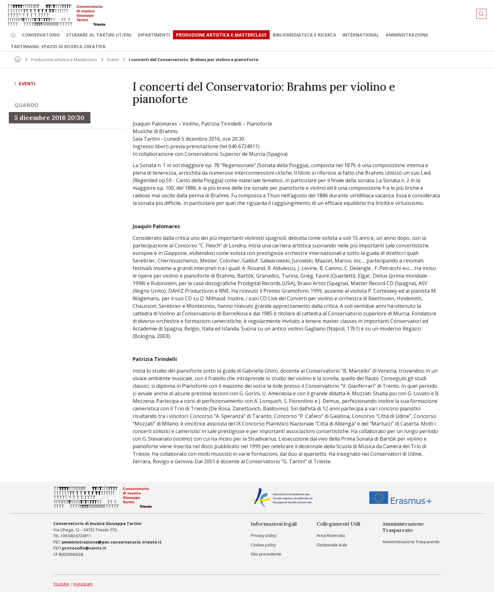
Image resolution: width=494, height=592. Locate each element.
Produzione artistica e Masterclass (221, 35)
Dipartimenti (154, 35)
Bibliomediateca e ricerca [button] (304, 35)
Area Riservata (331, 535)
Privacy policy (264, 535)
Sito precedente (266, 554)
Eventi (113, 59)
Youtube (61, 584)
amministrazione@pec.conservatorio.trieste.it (111, 542)
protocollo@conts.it (84, 548)
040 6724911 (79, 535)
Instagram (83, 584)
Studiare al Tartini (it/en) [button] (98, 35)
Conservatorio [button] (41, 35)
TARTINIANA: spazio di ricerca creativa (58, 46)
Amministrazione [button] (407, 35)
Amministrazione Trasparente (410, 541)
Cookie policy (263, 545)
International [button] (360, 35)
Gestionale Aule (332, 545)
